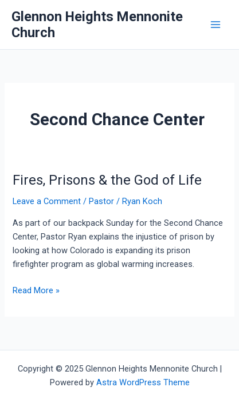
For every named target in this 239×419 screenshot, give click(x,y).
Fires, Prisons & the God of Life (107, 180)
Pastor (101, 201)
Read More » (36, 290)
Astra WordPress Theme (143, 382)
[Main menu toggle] (215, 25)
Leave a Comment (47, 201)
